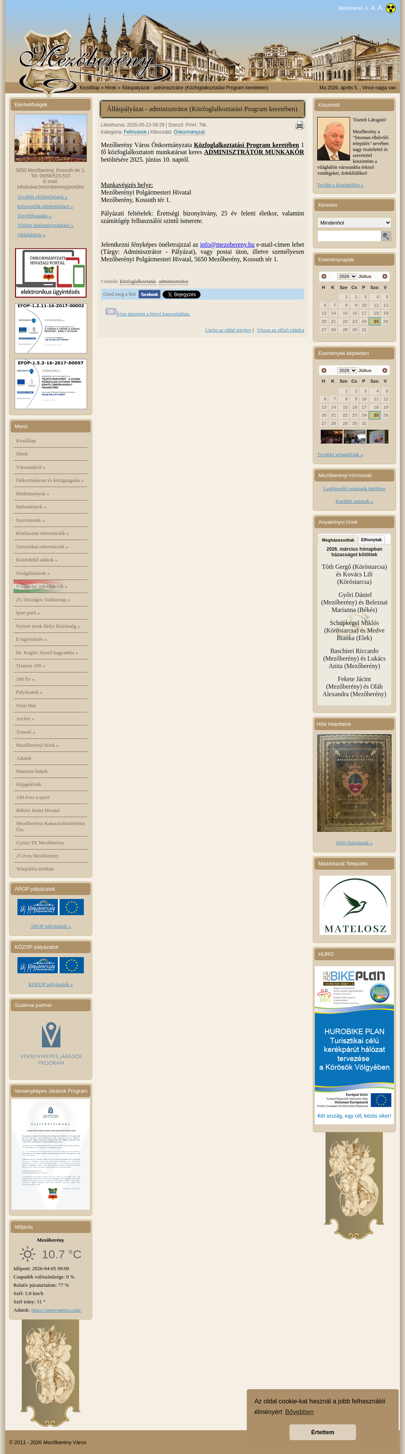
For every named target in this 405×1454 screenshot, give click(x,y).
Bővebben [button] (299, 1412)
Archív (25, 718)
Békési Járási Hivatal (38, 810)
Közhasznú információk (42, 533)
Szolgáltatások (33, 573)
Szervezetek (30, 520)
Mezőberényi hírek (37, 745)
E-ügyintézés (31, 639)
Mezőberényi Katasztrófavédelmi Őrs (50, 826)
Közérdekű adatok (37, 560)
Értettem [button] (322, 1432)
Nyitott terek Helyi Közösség (48, 626)
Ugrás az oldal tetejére (228, 330)
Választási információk (42, 586)
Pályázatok (29, 692)
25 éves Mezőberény (37, 856)
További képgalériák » (340, 454)
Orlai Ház (26, 705)
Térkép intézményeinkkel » (45, 225)
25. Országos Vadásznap (43, 599)
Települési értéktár (35, 869)
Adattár (24, 758)
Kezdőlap (90, 88)
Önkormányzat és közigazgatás (50, 480)
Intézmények (31, 507)
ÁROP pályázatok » (50, 926)
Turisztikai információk (42, 546)
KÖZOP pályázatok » (50, 984)
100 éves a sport (32, 797)
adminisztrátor (173, 281)
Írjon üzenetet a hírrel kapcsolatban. (154, 314)
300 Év (25, 679)
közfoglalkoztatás (138, 281)
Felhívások (135, 132)
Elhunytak (371, 539)
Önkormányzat (189, 132)
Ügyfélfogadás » (34, 216)
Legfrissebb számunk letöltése (354, 488)
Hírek (22, 454)
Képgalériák (29, 784)
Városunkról (31, 467)
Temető (26, 732)
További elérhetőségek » (42, 197)
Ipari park (28, 613)
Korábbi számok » (354, 501)
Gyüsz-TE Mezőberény (40, 843)
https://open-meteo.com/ (56, 1310)
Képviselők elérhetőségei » (45, 206)
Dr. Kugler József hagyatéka (47, 652)
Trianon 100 (30, 665)
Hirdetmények (32, 494)
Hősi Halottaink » (354, 843)
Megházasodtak (338, 540)
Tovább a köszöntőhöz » (340, 185)
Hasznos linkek (32, 771)
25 (376, 321)
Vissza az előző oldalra (280, 330)
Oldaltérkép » (31, 235)
